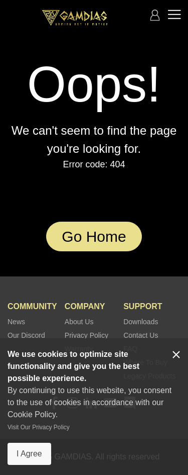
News (16, 322)
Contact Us (140, 335)
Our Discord (26, 335)
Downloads (140, 322)
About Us (79, 322)
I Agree (29, 453)
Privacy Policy (86, 335)
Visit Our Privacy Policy (39, 427)
